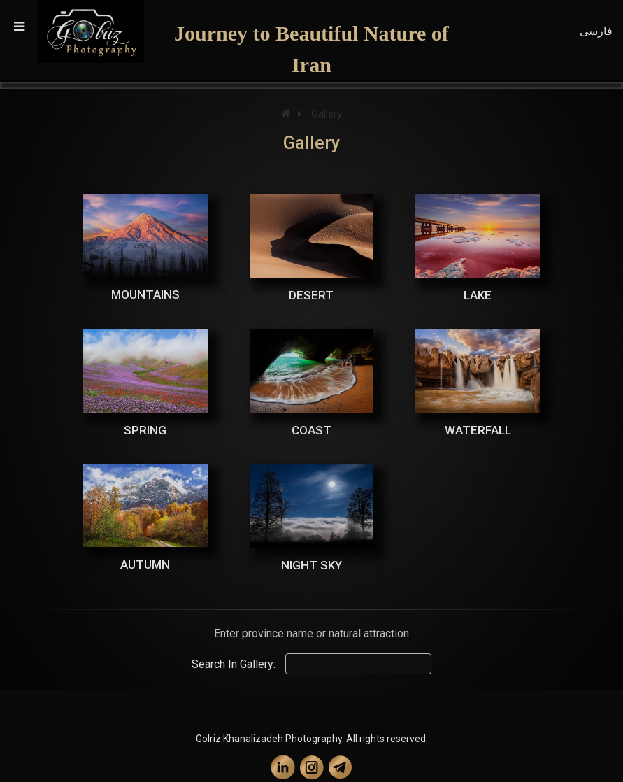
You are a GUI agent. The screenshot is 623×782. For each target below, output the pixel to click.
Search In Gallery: (233, 664)
